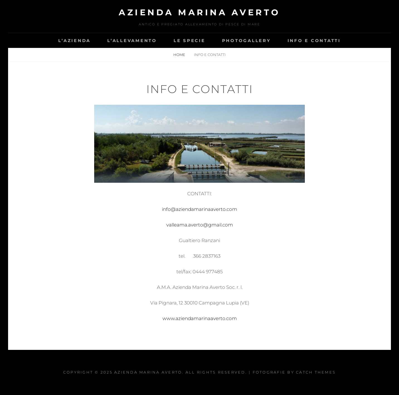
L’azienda (74, 40)
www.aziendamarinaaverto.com (199, 318)
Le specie (189, 40)
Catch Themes (316, 372)
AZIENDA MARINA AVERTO (199, 12)
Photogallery (246, 40)
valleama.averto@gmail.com (199, 225)
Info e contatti (314, 40)
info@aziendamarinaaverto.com (199, 209)
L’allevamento (132, 40)
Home (179, 54)
